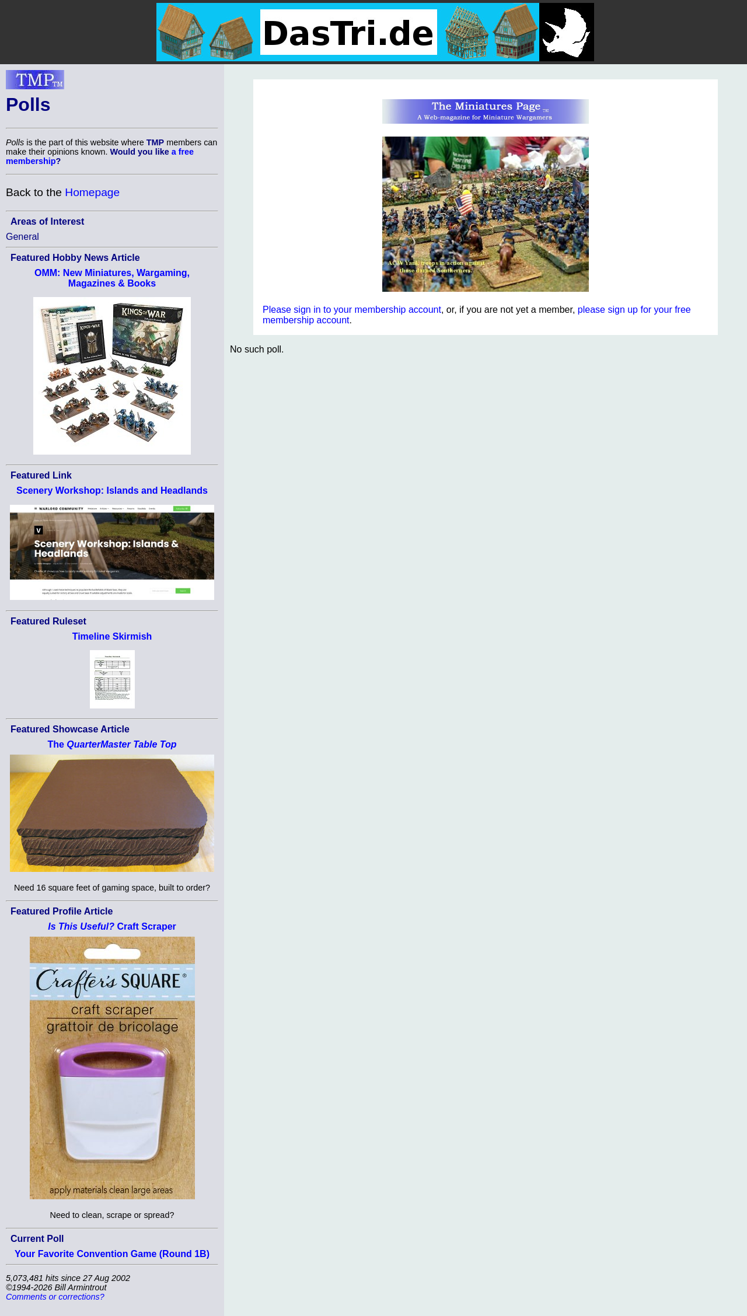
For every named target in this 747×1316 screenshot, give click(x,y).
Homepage (92, 192)
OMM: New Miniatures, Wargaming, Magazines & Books (112, 278)
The (111, 744)
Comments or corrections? (55, 1296)
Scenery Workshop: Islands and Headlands (112, 490)
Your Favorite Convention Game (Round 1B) (112, 1254)
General (22, 237)
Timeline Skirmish (112, 636)
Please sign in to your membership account (352, 310)
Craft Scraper (112, 926)
